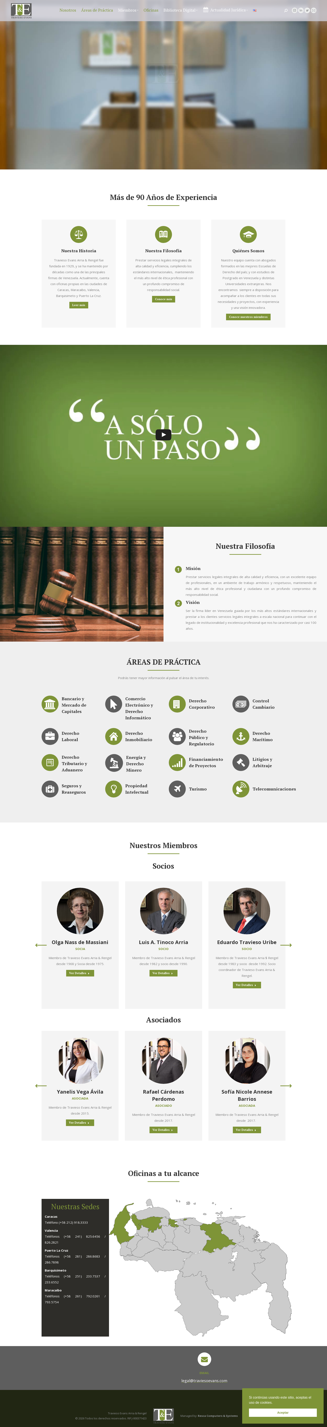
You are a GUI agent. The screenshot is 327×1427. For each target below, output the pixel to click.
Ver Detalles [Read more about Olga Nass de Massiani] (79, 973)
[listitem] (185, 1219)
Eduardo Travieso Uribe (247, 942)
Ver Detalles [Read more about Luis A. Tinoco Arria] (162, 973)
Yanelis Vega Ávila (80, 1091)
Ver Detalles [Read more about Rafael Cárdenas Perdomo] (162, 1130)
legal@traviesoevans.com (295, 3)
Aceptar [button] (283, 1412)
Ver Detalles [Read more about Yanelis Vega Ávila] (79, 1123)
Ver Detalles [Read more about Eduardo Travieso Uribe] (246, 985)
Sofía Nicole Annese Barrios (247, 1095)
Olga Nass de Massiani (80, 942)
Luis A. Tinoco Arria (163, 942)
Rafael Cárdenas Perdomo (163, 1095)
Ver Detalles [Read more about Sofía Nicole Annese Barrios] (246, 1130)
